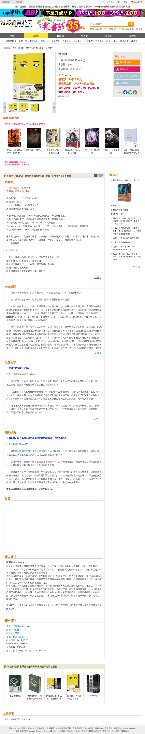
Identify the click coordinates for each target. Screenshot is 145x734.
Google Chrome (35, 731)
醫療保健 (100, 41)
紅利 (118, 2)
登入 (102, 2)
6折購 (124, 2)
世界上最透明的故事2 (122, 242)
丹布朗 (121, 29)
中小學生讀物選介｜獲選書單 (17, 164)
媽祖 (92, 29)
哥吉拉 (110, 29)
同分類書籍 (36, 666)
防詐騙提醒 (88, 728)
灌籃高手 (138, 29)
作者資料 (56, 176)
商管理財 (56, 41)
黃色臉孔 (58, 451)
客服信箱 (108, 728)
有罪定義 (116, 205)
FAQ (29, 719)
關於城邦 (12, 728)
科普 (108, 41)
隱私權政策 (77, 728)
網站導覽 (41, 728)
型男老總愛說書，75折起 (15, 162)
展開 (97, 277)
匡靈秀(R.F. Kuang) (75, 60)
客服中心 (99, 728)
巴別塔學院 (24, 451)
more (136, 267)
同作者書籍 (10, 666)
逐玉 (116, 29)
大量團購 (50, 728)
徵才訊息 (22, 728)
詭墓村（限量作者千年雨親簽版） (127, 238)
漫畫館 (108, 36)
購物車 (138, 2)
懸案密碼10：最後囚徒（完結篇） (127, 180)
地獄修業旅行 (15, 696)
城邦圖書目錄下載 (63, 728)
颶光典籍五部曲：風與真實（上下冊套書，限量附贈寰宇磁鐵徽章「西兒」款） (127, 221)
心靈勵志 (89, 41)
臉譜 (70, 64)
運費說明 (6, 2)
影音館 (132, 36)
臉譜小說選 (18, 636)
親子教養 (124, 41)
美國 (84, 451)
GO (51, 489)
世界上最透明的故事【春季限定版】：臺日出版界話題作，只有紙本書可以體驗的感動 (127, 231)
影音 (48, 176)
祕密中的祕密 (118, 214)
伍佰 (132, 29)
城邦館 (36, 36)
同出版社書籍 (50, 666)
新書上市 (23, 41)
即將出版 (34, 41)
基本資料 (66, 176)
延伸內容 (29, 176)
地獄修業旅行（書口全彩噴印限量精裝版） (34, 699)
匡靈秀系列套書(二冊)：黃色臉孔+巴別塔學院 (54, 699)
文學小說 (45, 41)
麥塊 (127, 29)
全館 (12, 36)
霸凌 (11, 479)
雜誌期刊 (135, 41)
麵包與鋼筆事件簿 (120, 210)
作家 (26, 461)
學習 (115, 41)
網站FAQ (31, 728)
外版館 (60, 36)
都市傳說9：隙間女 (34, 150)
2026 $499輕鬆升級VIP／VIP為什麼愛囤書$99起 (25, 124)
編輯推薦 (39, 176)
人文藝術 (67, 41)
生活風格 (78, 41)
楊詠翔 (16, 630)
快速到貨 (18, 2)
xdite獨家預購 (100, 29)
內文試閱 (19, 176)
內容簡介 (8, 176)
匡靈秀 (40, 451)
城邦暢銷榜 (11, 41)
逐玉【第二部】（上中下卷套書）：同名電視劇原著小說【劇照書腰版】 (127, 257)
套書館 (84, 36)
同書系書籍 (23, 666)
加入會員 (110, 2)
